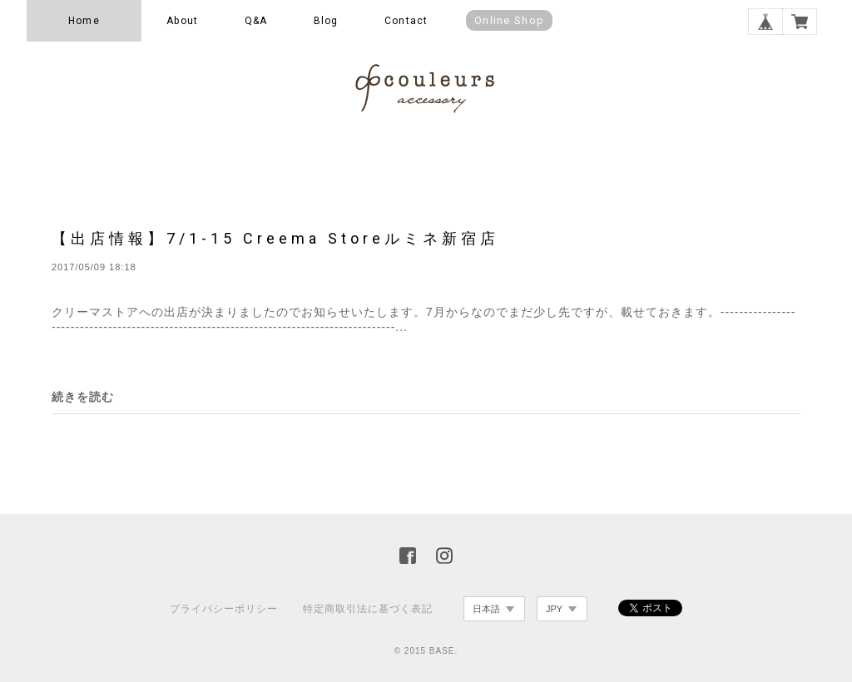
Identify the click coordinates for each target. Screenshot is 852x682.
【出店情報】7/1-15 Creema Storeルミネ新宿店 (275, 238)
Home (84, 21)
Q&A (256, 21)
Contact (406, 21)
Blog (326, 21)
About (182, 21)
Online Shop (509, 20)
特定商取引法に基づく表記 (368, 609)
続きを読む (83, 396)
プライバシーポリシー (224, 609)
